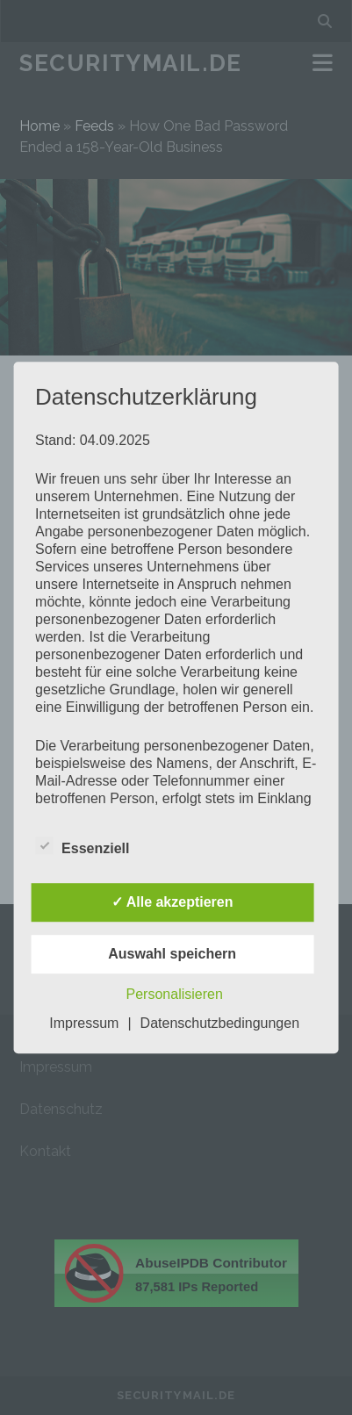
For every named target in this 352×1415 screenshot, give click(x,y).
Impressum (84, 1023)
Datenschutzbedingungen (219, 1023)
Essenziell (82, 846)
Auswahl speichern (172, 953)
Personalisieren (174, 994)
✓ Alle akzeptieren (172, 901)
